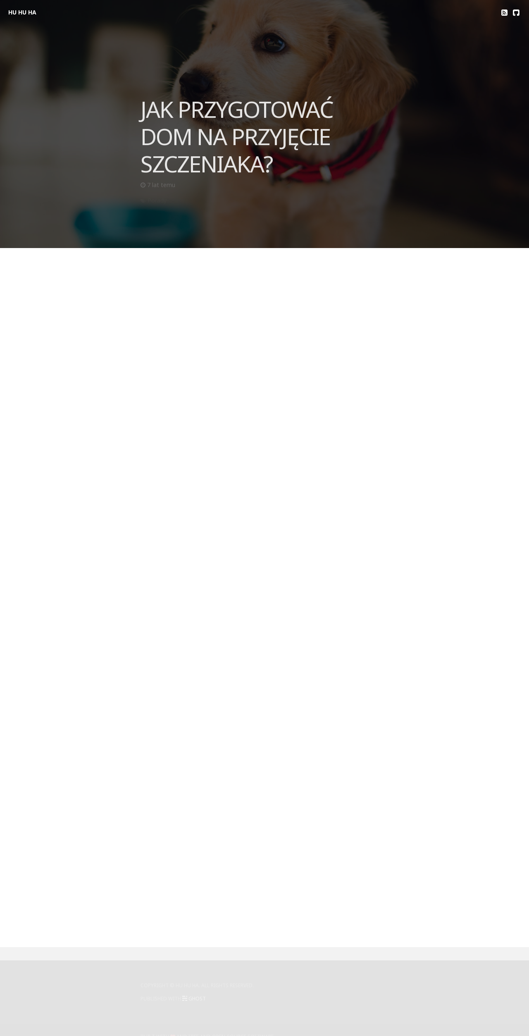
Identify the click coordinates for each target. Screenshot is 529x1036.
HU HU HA (22, 12)
